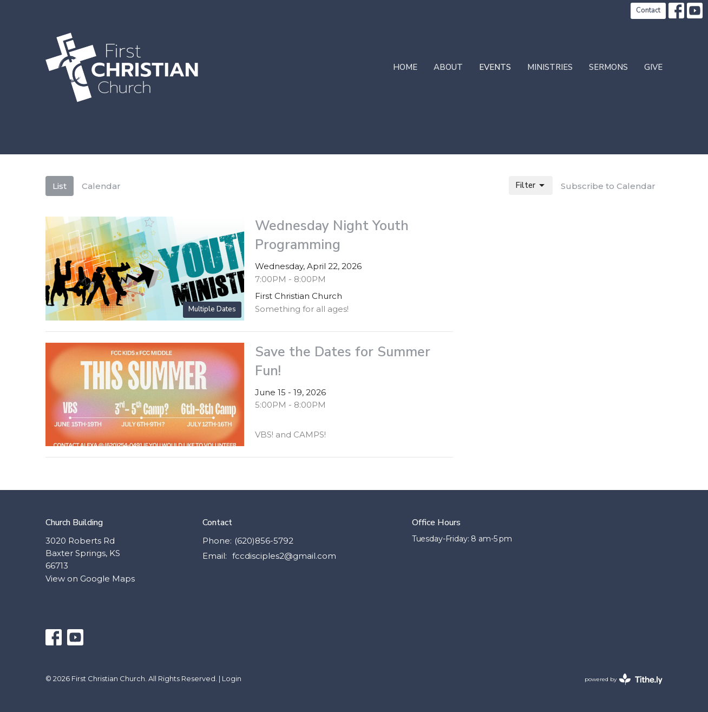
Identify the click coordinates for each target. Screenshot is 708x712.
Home (405, 67)
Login (231, 679)
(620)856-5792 (263, 540)
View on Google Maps (90, 578)
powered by (624, 679)
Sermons (608, 67)
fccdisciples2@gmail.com (284, 556)
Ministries (550, 67)
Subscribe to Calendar (608, 186)
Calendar (101, 186)
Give (653, 67)
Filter (530, 185)
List (60, 186)
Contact (648, 10)
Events (495, 67)
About (448, 67)
